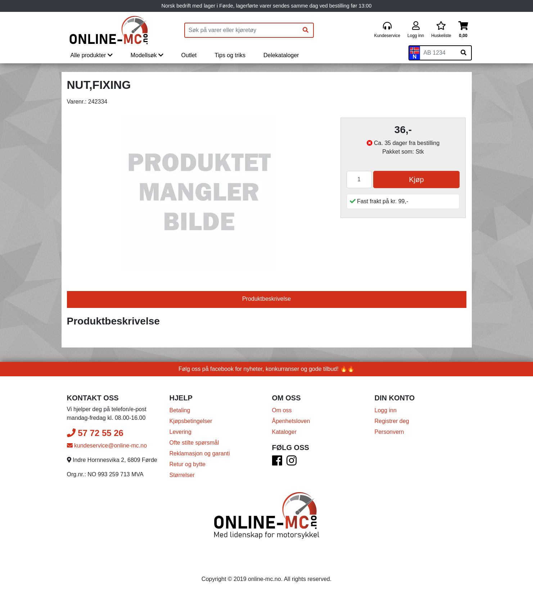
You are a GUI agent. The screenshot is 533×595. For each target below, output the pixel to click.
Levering (180, 432)
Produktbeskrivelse (266, 299)
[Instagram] (291, 463)
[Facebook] (277, 463)
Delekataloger (281, 55)
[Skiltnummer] (438, 53)
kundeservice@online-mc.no (107, 445)
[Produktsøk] (241, 30)
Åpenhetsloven (291, 421)
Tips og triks (229, 55)
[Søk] (305, 30)
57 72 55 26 (95, 433)
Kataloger (284, 432)
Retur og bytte (188, 464)
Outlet (189, 55)
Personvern (389, 432)
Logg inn (386, 410)
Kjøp (416, 179)
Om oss (282, 410)
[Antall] (359, 179)
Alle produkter (92, 55)
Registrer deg (392, 421)
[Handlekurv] (463, 30)
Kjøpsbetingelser (191, 421)
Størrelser (182, 475)
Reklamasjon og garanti (200, 453)
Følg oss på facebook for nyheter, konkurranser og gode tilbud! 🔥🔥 (266, 369)
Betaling (180, 410)
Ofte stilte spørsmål (194, 443)
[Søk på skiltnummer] (463, 52)
